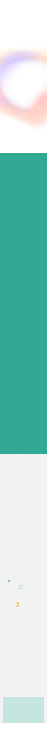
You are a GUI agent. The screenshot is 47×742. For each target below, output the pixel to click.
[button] (37, 13)
